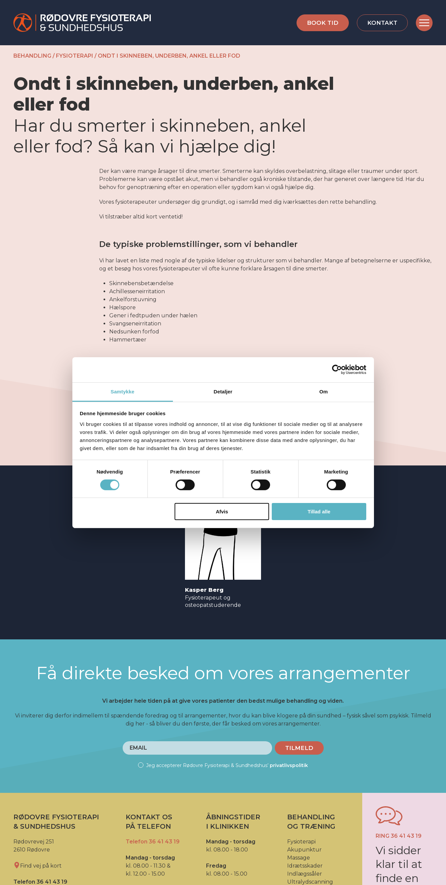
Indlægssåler (304, 874)
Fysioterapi (74, 56)
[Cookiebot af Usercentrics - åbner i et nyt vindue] (337, 370)
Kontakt (382, 22)
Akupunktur (304, 849)
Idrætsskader (305, 866)
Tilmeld (299, 748)
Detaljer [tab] (223, 391)
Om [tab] (323, 391)
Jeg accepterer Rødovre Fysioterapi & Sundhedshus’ (223, 765)
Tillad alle (319, 511)
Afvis (222, 511)
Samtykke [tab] (122, 391)
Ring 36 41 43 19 (399, 836)
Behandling (32, 56)
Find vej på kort (37, 866)
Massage (298, 858)
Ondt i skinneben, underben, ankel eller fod (169, 56)
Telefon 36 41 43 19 (153, 841)
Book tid (322, 22)
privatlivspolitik (289, 765)
